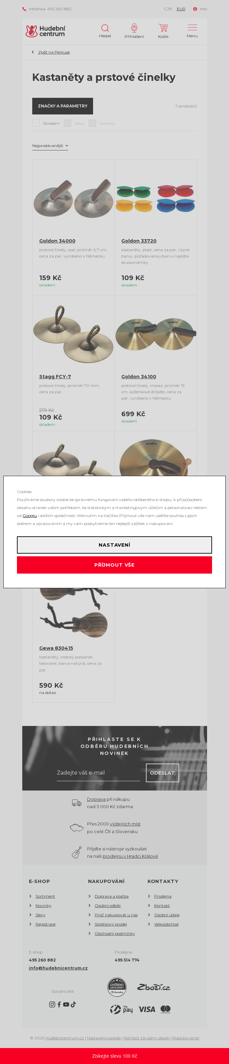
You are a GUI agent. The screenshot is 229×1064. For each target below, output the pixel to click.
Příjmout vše (114, 565)
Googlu (30, 515)
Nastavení (114, 545)
